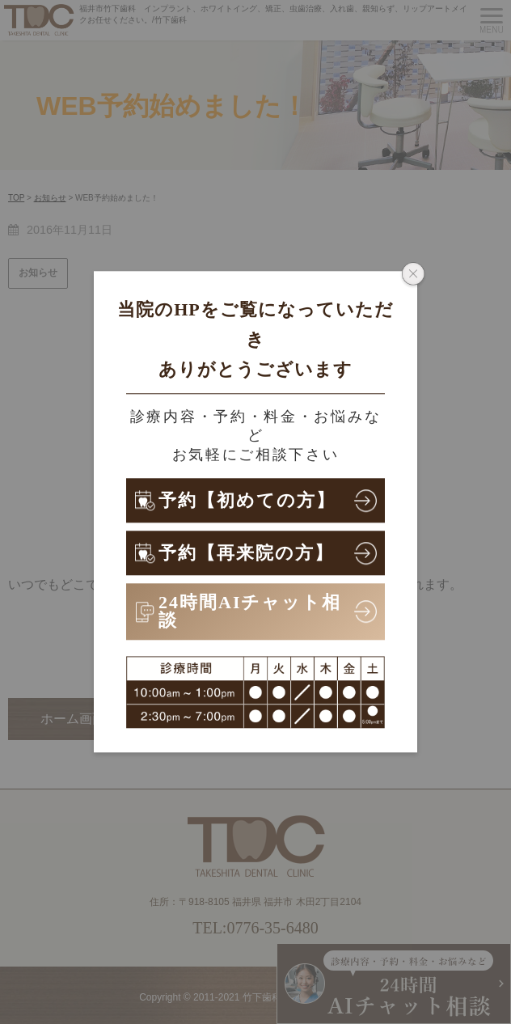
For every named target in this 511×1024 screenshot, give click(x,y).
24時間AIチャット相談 (249, 611)
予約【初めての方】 (247, 500)
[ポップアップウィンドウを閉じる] (413, 275)
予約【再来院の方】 (246, 553)
